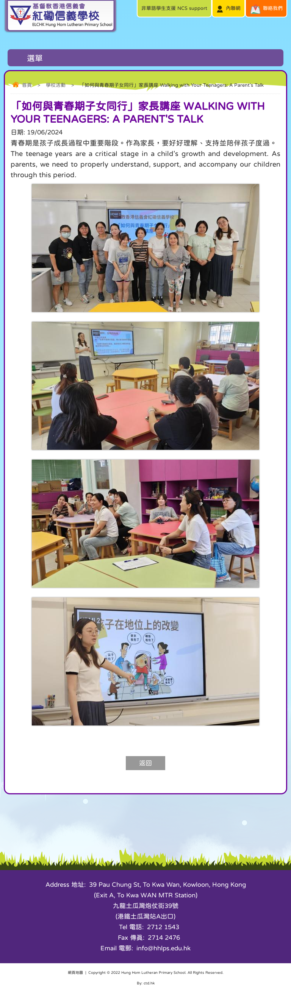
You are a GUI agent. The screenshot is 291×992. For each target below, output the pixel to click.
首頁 (27, 85)
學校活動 (56, 85)
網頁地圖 (75, 972)
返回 (145, 763)
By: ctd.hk (146, 983)
